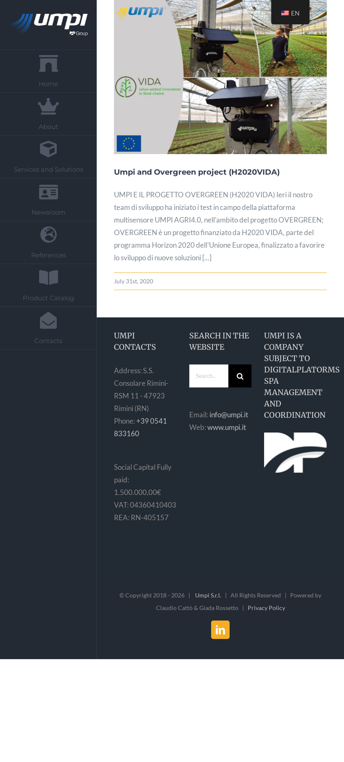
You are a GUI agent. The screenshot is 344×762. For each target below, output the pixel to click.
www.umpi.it (226, 427)
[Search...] (209, 376)
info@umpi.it (228, 414)
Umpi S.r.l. (208, 595)
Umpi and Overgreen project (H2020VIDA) (197, 172)
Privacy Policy (266, 607)
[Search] (239, 376)
